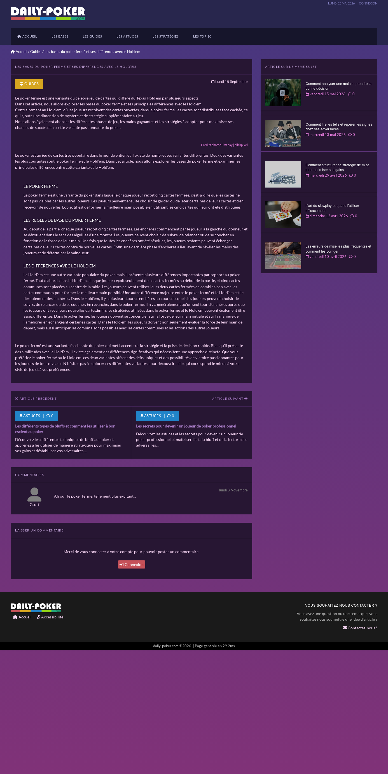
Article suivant (230, 523)
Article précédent (36, 523)
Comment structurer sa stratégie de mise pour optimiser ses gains (337, 167)
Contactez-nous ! (360, 752)
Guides (35, 52)
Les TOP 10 (202, 36)
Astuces (151, 540)
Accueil (27, 36)
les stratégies (166, 36)
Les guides (92, 36)
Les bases (60, 36)
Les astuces (127, 36)
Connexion (132, 688)
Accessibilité (50, 740)
